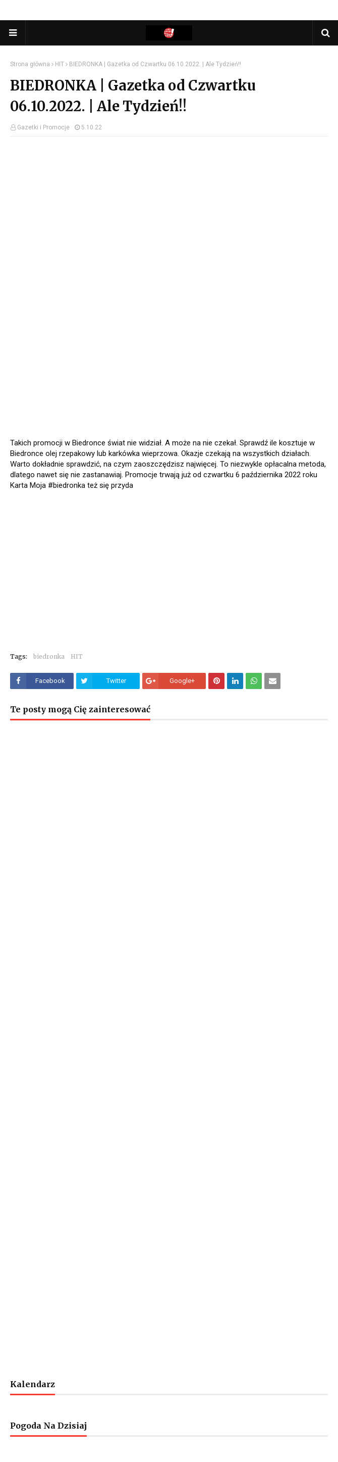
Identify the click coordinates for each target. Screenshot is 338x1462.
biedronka (49, 656)
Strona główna (30, 64)
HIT (59, 64)
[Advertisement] (169, 217)
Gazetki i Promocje (43, 127)
